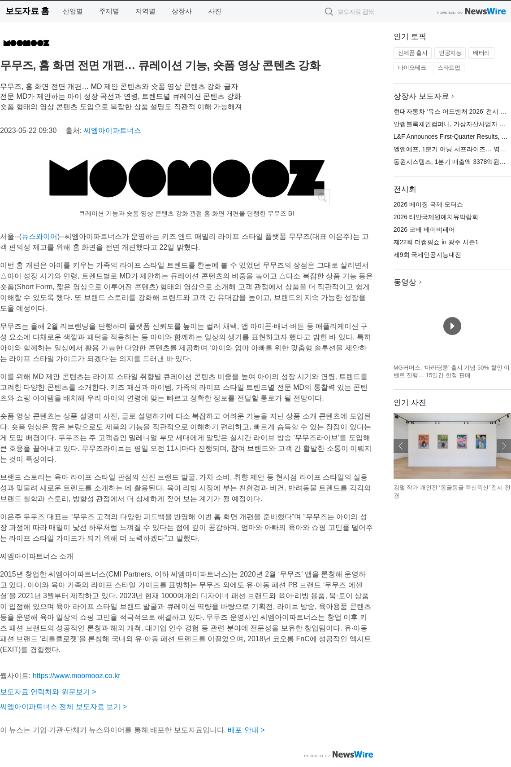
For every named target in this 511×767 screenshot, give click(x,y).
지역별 (145, 11)
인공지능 (450, 52)
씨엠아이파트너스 (112, 130)
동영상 (405, 282)
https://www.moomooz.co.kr (77, 675)
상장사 (182, 11)
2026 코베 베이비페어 (424, 229)
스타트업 (448, 67)
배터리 (481, 52)
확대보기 (322, 197)
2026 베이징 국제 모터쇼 (428, 204)
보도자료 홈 (27, 11)
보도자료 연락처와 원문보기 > (48, 692)
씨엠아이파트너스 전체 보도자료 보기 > (63, 706)
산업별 (73, 11)
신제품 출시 (413, 52)
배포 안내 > (246, 730)
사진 (214, 11)
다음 (504, 446)
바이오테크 (412, 67)
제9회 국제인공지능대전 (428, 254)
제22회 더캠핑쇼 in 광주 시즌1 (436, 242)
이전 (401, 446)
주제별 (109, 11)
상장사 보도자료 (421, 96)
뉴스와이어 (39, 236)
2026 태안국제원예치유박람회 (436, 216)
